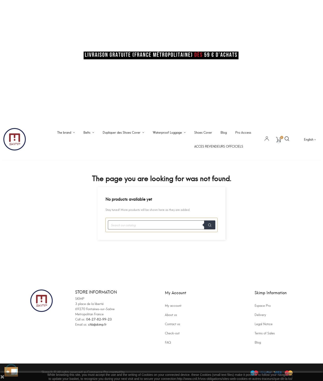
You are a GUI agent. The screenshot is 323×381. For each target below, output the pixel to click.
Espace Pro (263, 305)
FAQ (168, 342)
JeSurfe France (136, 371)
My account (173, 305)
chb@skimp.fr (97, 324)
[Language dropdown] (310, 139)
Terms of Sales (265, 332)
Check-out (172, 332)
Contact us (172, 323)
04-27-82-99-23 (99, 319)
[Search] (161, 224)
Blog (258, 342)
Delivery (260, 314)
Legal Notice (264, 323)
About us (171, 314)
